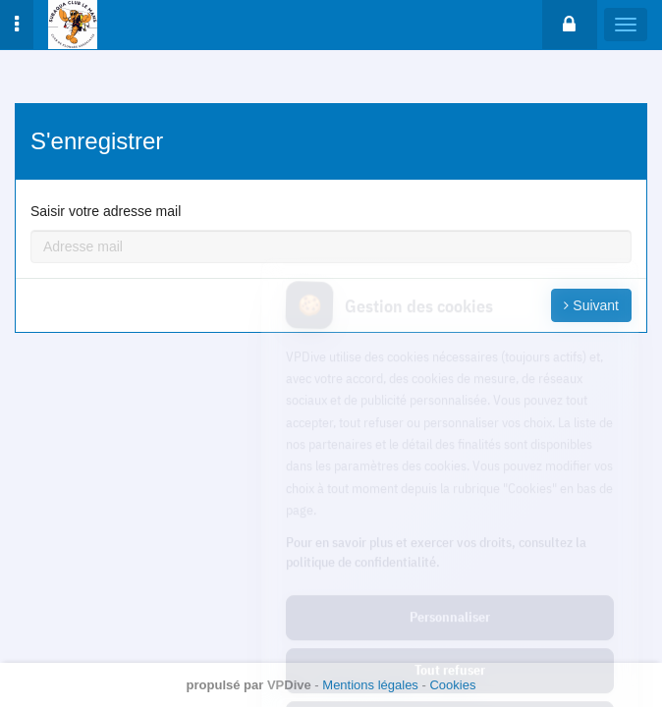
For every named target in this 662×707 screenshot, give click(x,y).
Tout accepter (450, 635)
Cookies (452, 685)
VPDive (289, 685)
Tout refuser (449, 582)
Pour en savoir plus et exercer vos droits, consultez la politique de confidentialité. (436, 464)
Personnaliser (450, 530)
